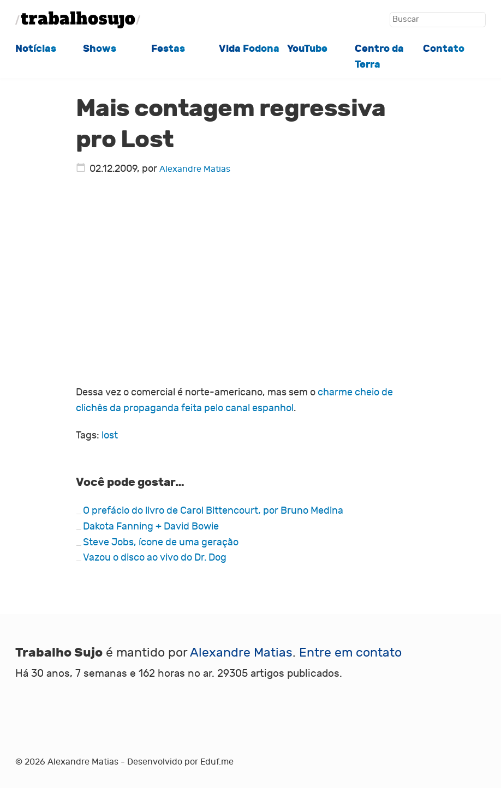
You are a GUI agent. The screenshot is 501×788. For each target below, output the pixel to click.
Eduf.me (217, 762)
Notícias (35, 49)
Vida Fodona (249, 49)
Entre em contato (350, 652)
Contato (443, 49)
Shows (99, 49)
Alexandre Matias (194, 169)
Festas (168, 49)
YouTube (307, 49)
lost (110, 435)
